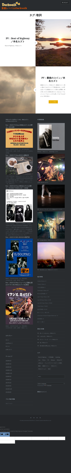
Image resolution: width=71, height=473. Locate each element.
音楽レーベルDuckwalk (14, 8)
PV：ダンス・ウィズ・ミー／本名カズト (47, 209)
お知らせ (8, 349)
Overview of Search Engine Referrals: (47, 315)
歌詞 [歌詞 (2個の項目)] (49, 369)
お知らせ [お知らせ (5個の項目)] (40, 363)
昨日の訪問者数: (41, 293)
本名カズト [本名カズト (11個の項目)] (54, 366)
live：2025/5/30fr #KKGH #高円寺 (18, 237)
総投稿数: (39, 318)
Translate (47, 385)
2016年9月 (8, 385)
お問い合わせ (40, 182)
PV (6, 346)
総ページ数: (40, 322)
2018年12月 (9, 370)
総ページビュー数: (42, 312)
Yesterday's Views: (42, 290)
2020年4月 (8, 367)
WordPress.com (47, 420)
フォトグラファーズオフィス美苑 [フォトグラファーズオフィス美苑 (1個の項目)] (53, 363)
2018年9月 (8, 376)
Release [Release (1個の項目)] (53, 360)
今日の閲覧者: (41, 287)
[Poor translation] (7, 434)
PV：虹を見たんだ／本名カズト (45, 269)
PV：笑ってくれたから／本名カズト (46, 333)
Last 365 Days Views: (43, 303)
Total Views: (40, 306)
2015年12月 (9, 389)
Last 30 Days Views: (42, 300)
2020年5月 (8, 364)
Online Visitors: (41, 281)
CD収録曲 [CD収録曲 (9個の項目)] (50, 357)
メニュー (65, 2)
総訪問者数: (40, 309)
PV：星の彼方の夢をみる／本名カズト (47, 345)
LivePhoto (8, 343)
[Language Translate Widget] (51, 383)
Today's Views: (41, 284)
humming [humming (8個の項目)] (57, 357)
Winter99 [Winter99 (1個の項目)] (59, 360)
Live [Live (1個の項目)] (39, 360)
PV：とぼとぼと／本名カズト (45, 336)
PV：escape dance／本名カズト (45, 240)
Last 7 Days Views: (42, 296)
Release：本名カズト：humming (45, 151)
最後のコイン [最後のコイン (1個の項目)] (45, 366)
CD (6, 340)
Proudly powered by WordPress (27, 420)
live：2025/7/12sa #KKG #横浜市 (17, 155)
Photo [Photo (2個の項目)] (43, 360)
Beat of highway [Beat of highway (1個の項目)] (42, 357)
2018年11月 (9, 373)
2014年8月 (8, 392)
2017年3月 (8, 382)
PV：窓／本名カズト (42, 342)
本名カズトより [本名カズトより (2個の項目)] (42, 369)
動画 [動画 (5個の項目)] (39, 366)
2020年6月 (8, 360)
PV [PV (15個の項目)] (48, 360)
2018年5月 (8, 379)
